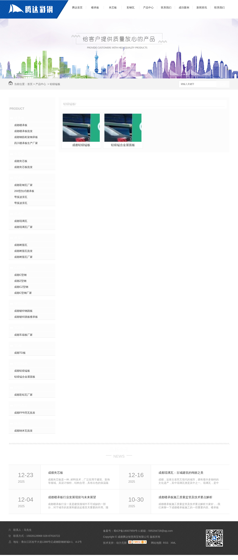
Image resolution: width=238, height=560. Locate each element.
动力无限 (121, 542)
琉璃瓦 (19, 214)
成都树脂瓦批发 (23, 250)
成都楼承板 (20, 125)
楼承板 (95, 7)
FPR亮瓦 (21, 405)
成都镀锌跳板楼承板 (26, 316)
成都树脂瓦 (20, 244)
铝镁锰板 (55, 84)
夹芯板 (113, 7)
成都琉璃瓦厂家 (23, 226)
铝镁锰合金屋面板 (24, 376)
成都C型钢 (20, 274)
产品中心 (148, 7)
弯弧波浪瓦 (20, 196)
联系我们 (166, 7)
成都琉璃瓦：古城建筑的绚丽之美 (180, 472)
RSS (166, 542)
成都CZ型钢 (21, 286)
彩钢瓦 (131, 7)
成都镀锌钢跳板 (23, 310)
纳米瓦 (19, 423)
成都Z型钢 (20, 280)
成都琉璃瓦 (20, 220)
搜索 (223, 84)
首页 (30, 84)
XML (173, 542)
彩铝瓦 (19, 387)
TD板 (18, 345)
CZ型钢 (19, 268)
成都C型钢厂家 (23, 292)
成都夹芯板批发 (23, 167)
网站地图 (156, 542)
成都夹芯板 (20, 161)
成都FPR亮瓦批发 (24, 412)
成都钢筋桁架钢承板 (26, 137)
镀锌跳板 (21, 304)
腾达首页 (77, 7)
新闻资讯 (201, 7)
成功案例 (184, 7)
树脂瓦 (19, 238)
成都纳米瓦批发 (23, 430)
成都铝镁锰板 (22, 370)
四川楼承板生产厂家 (26, 143)
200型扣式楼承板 (24, 190)
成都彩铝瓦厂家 (23, 394)
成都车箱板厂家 (23, 334)
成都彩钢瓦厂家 (23, 184)
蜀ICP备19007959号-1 (127, 530)
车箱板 (19, 328)
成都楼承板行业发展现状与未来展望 (72, 497)
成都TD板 (20, 352)
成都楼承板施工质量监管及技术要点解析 (185, 497)
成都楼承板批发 (23, 131)
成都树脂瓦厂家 (23, 256)
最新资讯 (119, 450)
